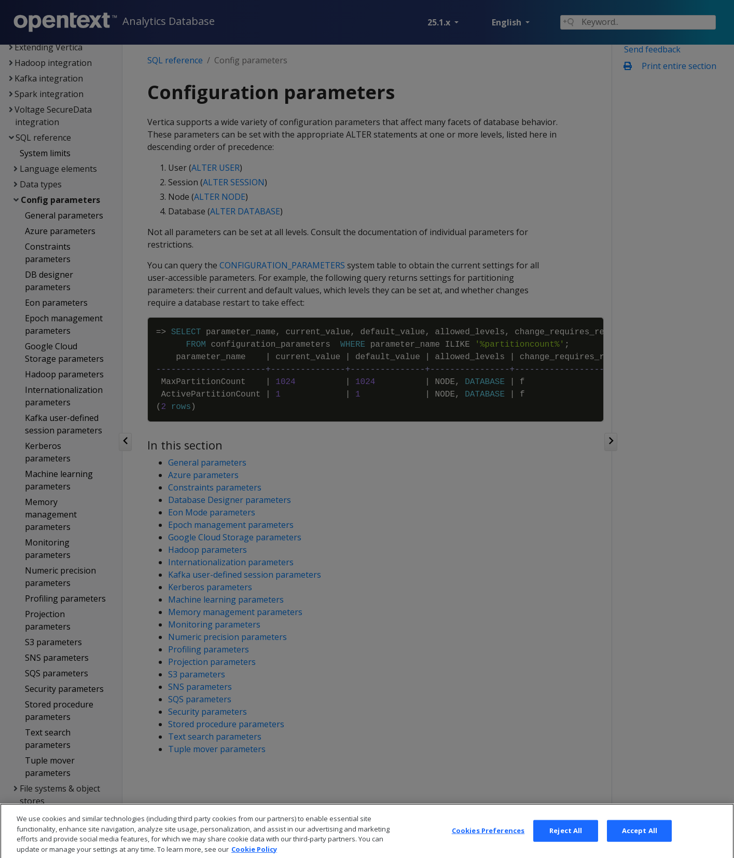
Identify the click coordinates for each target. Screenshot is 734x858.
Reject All (565, 845)
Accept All (639, 845)
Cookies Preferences (488, 845)
